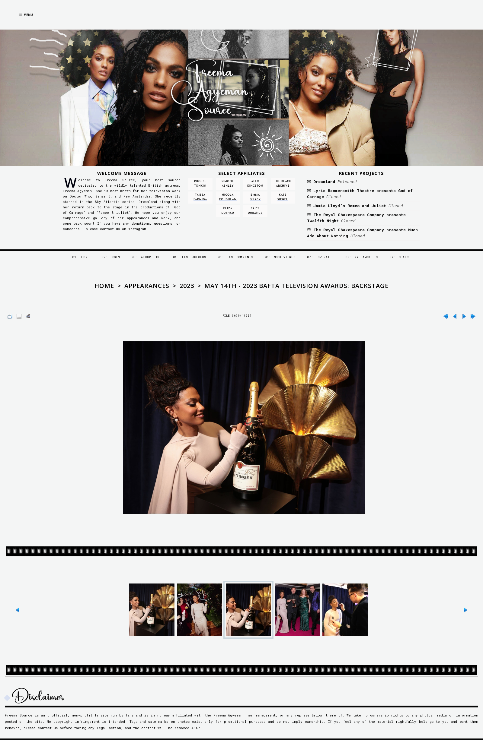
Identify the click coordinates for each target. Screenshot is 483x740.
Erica (255, 210)
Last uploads (194, 257)
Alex (255, 183)
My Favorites (366, 257)
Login (115, 257)
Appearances (146, 286)
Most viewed (285, 257)
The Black (282, 183)
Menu (26, 15)
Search (405, 257)
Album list (151, 257)
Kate (282, 197)
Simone (228, 183)
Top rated (325, 257)
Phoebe (200, 183)
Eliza (228, 210)
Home (85, 257)
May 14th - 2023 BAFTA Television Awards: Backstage (296, 286)
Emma (255, 197)
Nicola (227, 197)
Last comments (240, 257)
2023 (187, 286)
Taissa (200, 197)
